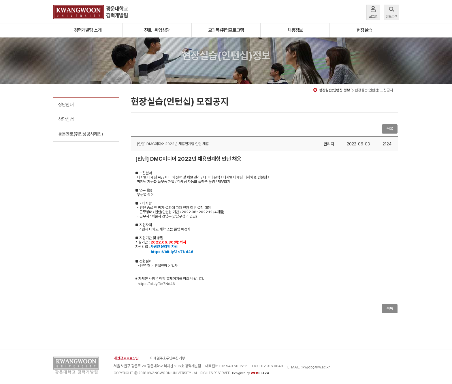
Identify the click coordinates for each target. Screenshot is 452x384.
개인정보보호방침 (126, 358)
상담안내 (66, 104)
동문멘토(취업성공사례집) (80, 134)
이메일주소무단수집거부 (167, 358)
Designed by (250, 373)
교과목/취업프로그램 (226, 30)
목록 (390, 128)
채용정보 (295, 30)
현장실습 (364, 30)
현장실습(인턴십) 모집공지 (374, 90)
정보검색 (391, 11)
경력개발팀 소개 (88, 30)
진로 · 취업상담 (157, 30)
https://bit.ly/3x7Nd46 (156, 284)
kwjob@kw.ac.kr (316, 367)
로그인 (373, 11)
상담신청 (66, 119)
